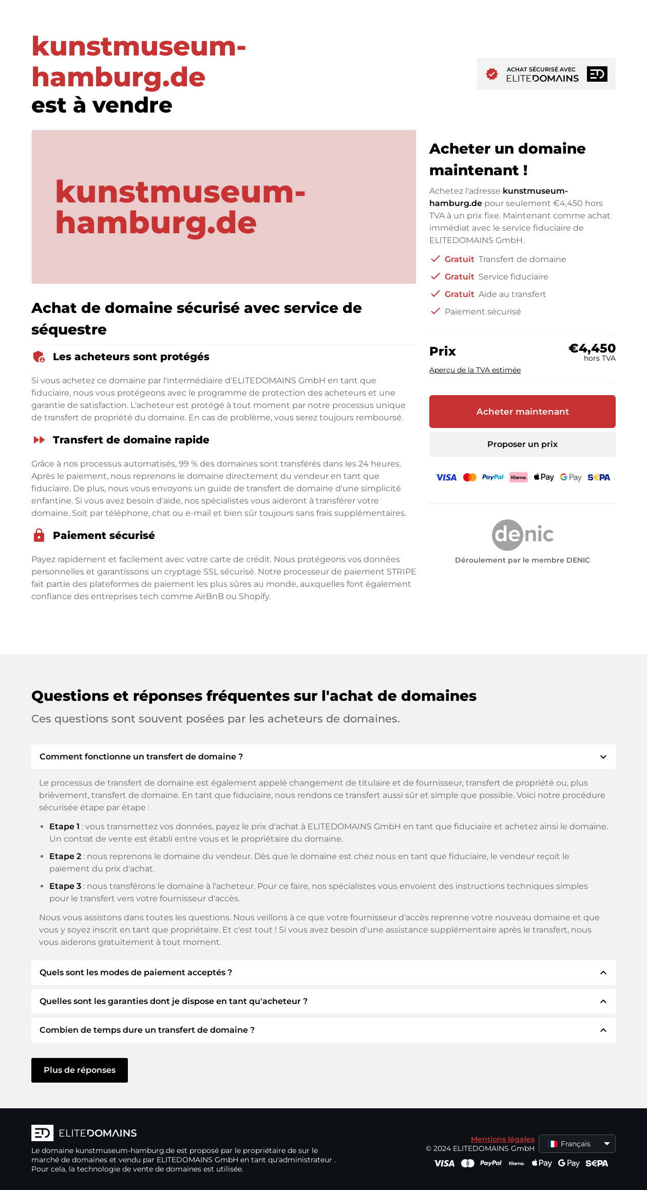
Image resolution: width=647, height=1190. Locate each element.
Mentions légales (503, 1139)
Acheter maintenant (523, 411)
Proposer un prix (522, 444)
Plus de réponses (80, 1070)
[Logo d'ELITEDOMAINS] (185, 1134)
